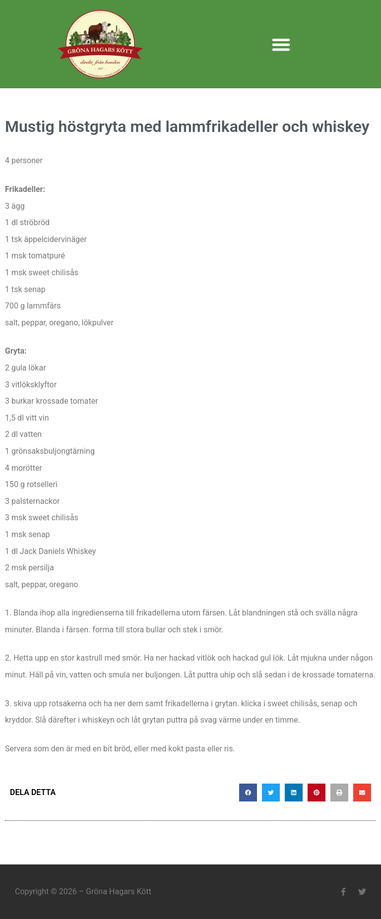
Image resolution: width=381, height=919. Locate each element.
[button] (281, 44)
